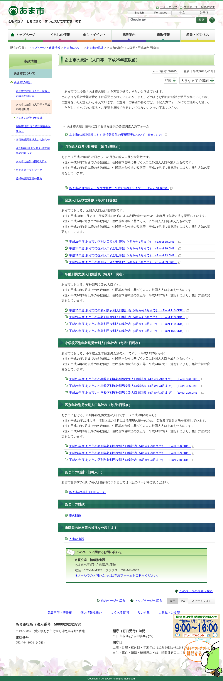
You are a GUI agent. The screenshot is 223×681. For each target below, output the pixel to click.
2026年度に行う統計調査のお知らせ (33, 129)
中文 (182, 12)
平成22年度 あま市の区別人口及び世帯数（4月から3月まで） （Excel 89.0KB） (125, 262)
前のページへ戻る (113, 600)
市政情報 (163, 34)
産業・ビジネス (197, 34)
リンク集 (144, 612)
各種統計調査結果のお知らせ (33, 139)
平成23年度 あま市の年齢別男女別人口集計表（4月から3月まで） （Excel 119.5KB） (129, 324)
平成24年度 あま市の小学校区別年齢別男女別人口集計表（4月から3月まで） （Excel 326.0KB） (136, 386)
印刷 (168, 80)
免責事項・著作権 (59, 612)
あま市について (73, 47)
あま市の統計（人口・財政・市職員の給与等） (33, 94)
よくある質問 (120, 612)
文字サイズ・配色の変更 (199, 7)
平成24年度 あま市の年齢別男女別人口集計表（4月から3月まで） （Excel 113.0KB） (129, 317)
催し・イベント (94, 34)
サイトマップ (168, 7)
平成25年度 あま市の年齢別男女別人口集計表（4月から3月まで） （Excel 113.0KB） (129, 310)
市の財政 (75, 515)
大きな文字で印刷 (195, 80)
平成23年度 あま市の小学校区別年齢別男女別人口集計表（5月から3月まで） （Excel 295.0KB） (136, 392)
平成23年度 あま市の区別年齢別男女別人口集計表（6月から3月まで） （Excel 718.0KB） (132, 459)
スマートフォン (201, 600)
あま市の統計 (94, 47)
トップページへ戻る (148, 600)
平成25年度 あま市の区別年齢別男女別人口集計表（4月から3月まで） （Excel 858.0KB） (132, 446)
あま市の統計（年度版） (30, 117)
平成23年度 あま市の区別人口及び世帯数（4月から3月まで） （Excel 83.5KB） (125, 255)
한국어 (204, 12)
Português (160, 12)
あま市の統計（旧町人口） (87, 492)
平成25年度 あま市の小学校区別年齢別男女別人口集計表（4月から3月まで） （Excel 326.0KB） (136, 379)
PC (183, 600)
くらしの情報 (60, 34)
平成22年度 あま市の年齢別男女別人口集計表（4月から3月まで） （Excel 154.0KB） (129, 331)
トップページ (25, 34)
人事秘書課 (76, 539)
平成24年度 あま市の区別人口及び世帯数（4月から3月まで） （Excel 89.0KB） (125, 248)
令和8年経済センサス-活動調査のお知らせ (33, 150)
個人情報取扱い (91, 612)
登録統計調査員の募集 (29, 178)
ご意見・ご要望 (169, 612)
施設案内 (128, 34)
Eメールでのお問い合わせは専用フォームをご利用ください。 (118, 575)
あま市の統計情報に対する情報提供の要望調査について (118, 134)
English (139, 12)
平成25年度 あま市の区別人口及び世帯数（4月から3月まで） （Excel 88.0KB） (125, 241)
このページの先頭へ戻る (196, 591)
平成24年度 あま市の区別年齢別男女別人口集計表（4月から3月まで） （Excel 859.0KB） (132, 453)
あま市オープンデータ (29, 170)
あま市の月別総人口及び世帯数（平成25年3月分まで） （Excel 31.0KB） (120, 188)
